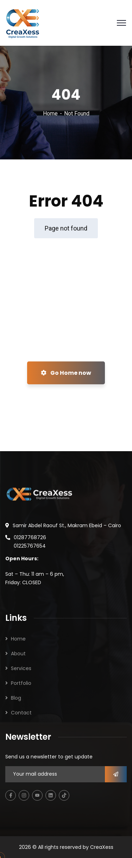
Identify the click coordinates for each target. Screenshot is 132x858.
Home (50, 113)
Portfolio (21, 683)
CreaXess (101, 847)
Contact (21, 712)
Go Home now (66, 373)
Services (21, 668)
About (18, 653)
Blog (16, 697)
